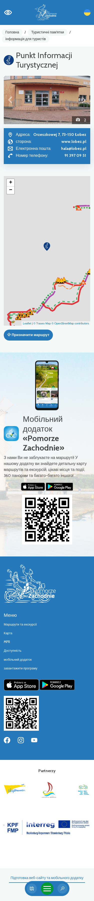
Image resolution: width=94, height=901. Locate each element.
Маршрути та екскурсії (20, 624)
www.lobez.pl (73, 141)
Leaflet (27, 323)
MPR (7, 642)
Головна (12, 32)
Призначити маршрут (28, 335)
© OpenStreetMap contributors (70, 323)
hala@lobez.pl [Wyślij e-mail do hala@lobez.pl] (73, 148)
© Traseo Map (42, 323)
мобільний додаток (18, 659)
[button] (10, 100)
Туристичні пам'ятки (47, 32)
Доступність (13, 650)
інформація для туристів (26, 39)
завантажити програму (20, 668)
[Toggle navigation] (47, 888)
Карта (8, 633)
